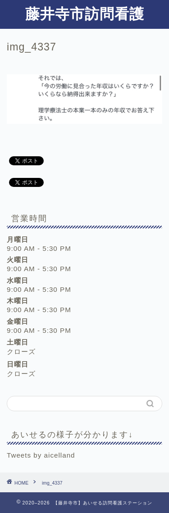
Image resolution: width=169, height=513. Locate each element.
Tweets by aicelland (41, 455)
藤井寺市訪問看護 (84, 14)
